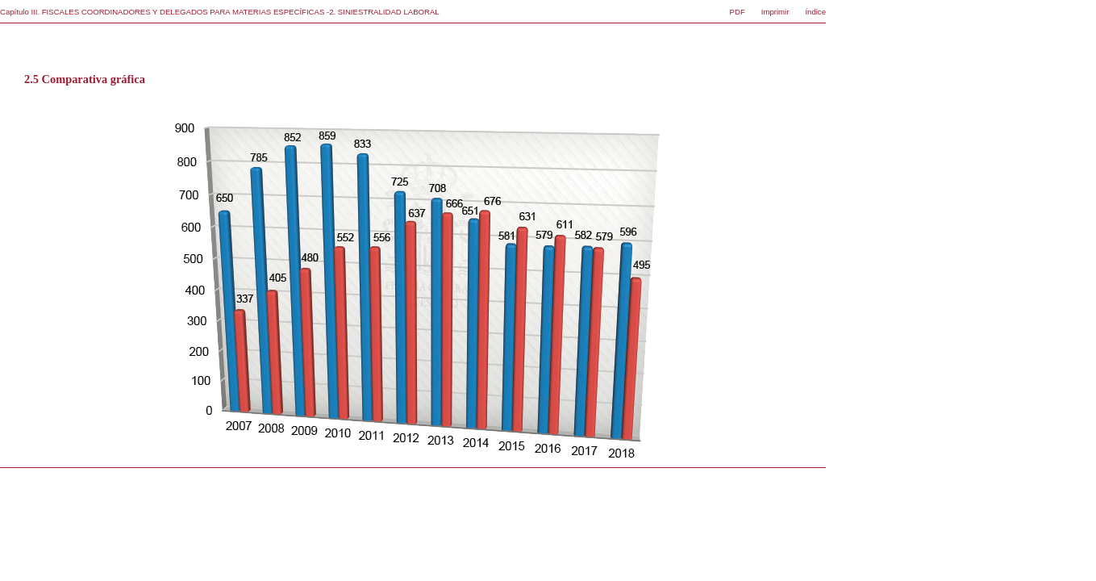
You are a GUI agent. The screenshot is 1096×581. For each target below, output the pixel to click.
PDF (737, 11)
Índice (815, 11)
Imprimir (775, 11)
